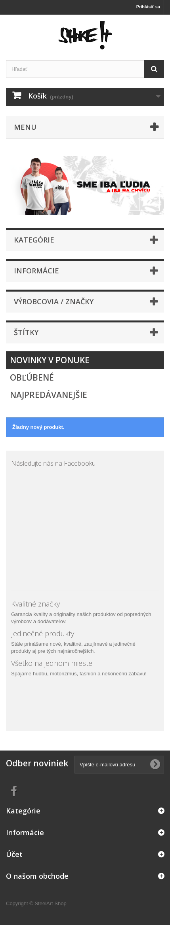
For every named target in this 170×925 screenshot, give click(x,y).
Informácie (36, 270)
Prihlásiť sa (148, 6)
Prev (130, 201)
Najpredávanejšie (48, 394)
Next (149, 201)
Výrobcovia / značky (54, 301)
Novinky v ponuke (50, 360)
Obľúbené (32, 377)
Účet (14, 854)
